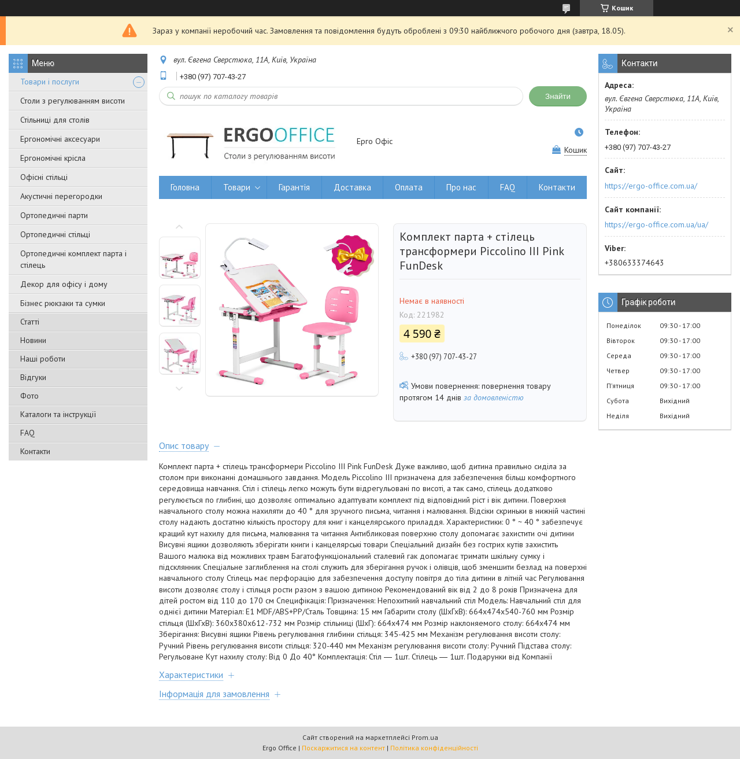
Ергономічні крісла (53, 158)
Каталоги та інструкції (58, 414)
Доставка (352, 187)
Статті (29, 321)
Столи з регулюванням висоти (72, 100)
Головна (185, 187)
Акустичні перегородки (61, 196)
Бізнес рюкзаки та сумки (62, 303)
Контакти (35, 451)
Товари (236, 187)
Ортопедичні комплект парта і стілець (73, 259)
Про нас (461, 187)
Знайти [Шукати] (558, 96)
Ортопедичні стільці (55, 234)
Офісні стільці (44, 177)
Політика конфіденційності (434, 747)
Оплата (409, 187)
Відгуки (33, 377)
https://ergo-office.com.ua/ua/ (656, 224)
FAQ (27, 433)
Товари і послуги (49, 81)
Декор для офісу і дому (64, 284)
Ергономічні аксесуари (60, 139)
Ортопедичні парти (54, 215)
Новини (33, 340)
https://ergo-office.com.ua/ (651, 185)
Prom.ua (425, 737)
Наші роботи (42, 358)
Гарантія (294, 187)
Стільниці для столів (55, 120)
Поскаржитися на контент (343, 747)
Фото (29, 395)
